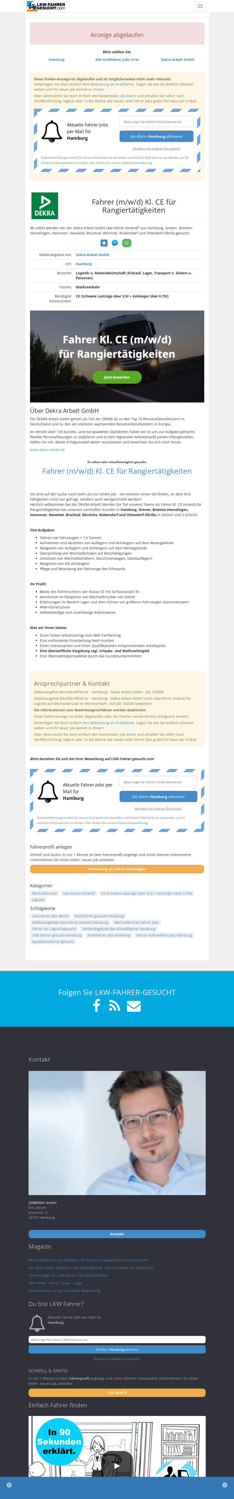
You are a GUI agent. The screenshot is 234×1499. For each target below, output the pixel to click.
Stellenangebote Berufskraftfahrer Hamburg (118, 928)
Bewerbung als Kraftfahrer (112, 84)
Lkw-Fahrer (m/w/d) (79, 893)
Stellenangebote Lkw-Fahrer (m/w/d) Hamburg (70, 922)
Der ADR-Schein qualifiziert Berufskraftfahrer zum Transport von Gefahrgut (91, 1267)
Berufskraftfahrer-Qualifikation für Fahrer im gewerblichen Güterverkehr (89, 1260)
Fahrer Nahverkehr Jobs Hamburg (164, 935)
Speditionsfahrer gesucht (53, 941)
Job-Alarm (128, 95)
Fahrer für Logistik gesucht (54, 928)
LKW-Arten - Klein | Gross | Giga (55, 1283)
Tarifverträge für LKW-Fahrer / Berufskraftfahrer (68, 1275)
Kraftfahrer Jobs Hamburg (109, 935)
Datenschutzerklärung (136, 163)
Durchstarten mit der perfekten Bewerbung (64, 1290)
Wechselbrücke (44, 893)
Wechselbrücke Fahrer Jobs (136, 922)
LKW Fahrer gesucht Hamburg (56, 935)
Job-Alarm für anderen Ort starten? (156, 148)
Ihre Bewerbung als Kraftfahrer (108, 722)
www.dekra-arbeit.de (47, 449)
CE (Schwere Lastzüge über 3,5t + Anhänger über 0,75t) (146, 893)
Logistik (38, 899)
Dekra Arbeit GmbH (92, 254)
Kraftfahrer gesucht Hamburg (99, 916)
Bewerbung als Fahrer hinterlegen (117, 869)
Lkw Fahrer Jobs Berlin (50, 916)
